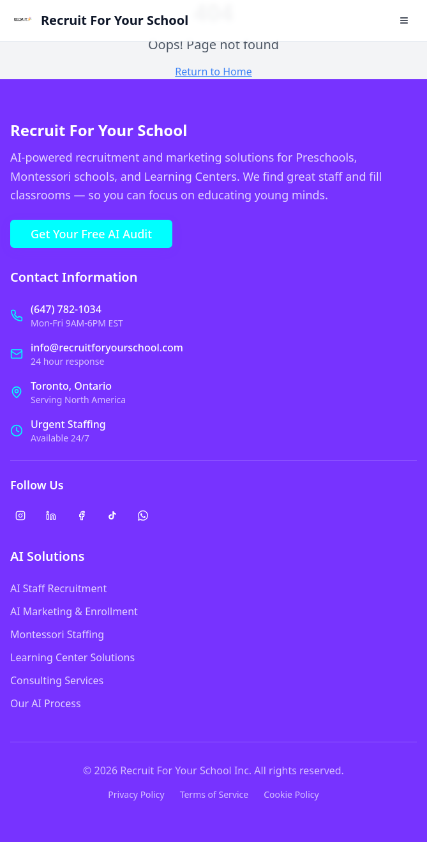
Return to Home (213, 72)
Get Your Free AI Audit (91, 233)
